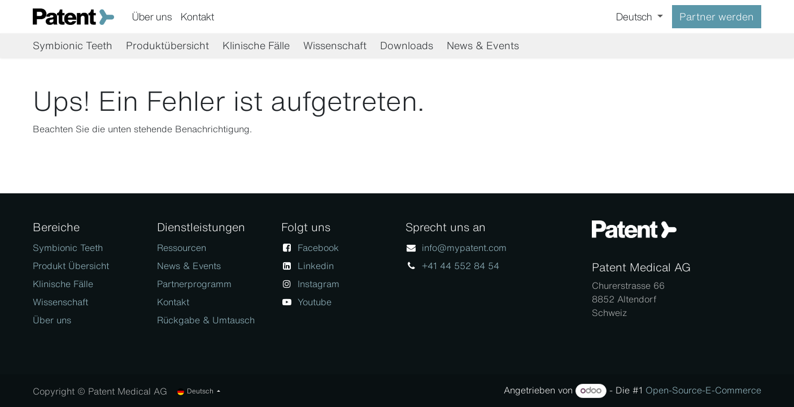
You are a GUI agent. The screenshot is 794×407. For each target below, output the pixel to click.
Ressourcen (181, 247)
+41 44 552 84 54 (460, 265)
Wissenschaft (60, 302)
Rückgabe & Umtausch (206, 320)
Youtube (314, 302)
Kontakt (173, 302)
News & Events (189, 265)
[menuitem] (152, 17)
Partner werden (716, 16)
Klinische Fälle (63, 284)
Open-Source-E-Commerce (703, 390)
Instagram (318, 284)
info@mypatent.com (464, 247)
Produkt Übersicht (71, 265)
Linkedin (316, 265)
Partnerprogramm (194, 284)
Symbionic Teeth (68, 247)
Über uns (52, 320)
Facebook (318, 247)
